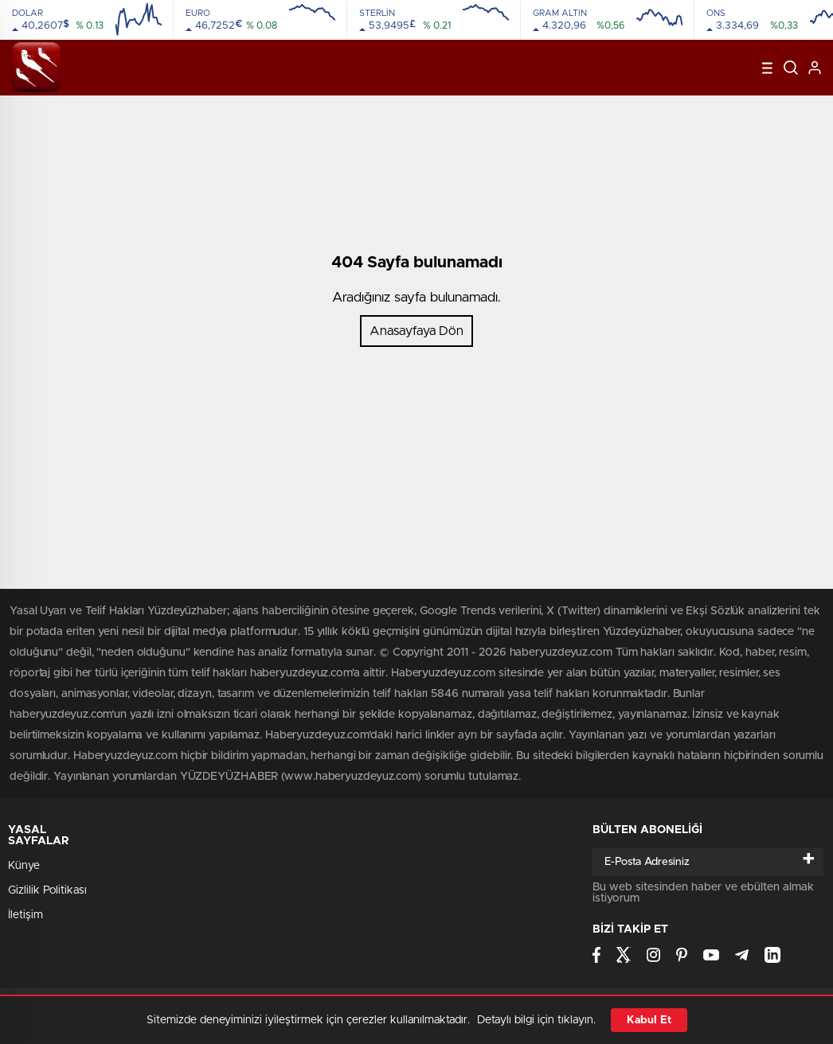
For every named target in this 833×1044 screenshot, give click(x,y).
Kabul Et (649, 1020)
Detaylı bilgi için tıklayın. (536, 1020)
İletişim (25, 915)
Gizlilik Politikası (47, 890)
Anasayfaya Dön (416, 331)
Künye (24, 865)
